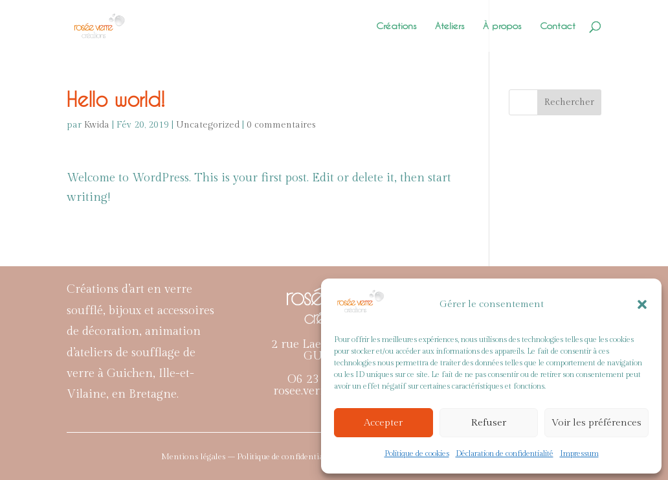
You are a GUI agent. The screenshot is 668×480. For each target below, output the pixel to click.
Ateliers (450, 26)
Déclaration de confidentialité (504, 453)
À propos (502, 26)
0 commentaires (281, 125)
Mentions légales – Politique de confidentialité (248, 456)
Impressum (579, 453)
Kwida (96, 125)
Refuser (488, 422)
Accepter (383, 422)
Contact (557, 26)
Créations (396, 26)
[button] (642, 304)
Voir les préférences (596, 422)
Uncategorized (207, 125)
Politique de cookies (416, 453)
